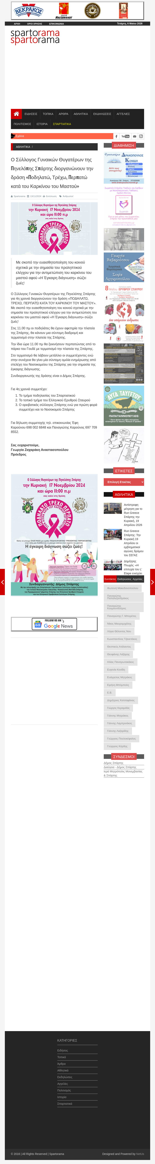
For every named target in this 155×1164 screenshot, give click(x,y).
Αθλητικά (62, 1067)
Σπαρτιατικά (64, 1101)
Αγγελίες (62, 1081)
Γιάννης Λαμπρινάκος (119, 723)
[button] (62, 124)
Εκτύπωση (50, 196)
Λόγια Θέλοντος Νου (119, 631)
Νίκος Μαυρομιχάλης (119, 623)
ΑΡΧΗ (17, 24)
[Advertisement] (77, 78)
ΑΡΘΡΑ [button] (63, 114)
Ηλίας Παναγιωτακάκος (120, 661)
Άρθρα (61, 1061)
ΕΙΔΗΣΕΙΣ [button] (31, 114)
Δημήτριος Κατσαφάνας (121, 700)
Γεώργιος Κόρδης (117, 746)
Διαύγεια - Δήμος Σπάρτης (120, 764)
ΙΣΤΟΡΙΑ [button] (42, 124)
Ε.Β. (109, 692)
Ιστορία (61, 1094)
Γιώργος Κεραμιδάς (118, 707)
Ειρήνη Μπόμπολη (118, 684)
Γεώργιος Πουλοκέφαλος (121, 738)
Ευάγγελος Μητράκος (119, 677)
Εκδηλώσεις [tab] (123, 579)
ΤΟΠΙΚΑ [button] (48, 114)
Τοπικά (61, 1054)
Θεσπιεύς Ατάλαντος (119, 646)
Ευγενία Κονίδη (116, 669)
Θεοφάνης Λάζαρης (118, 654)
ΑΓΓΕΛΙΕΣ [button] (123, 114)
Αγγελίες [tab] (137, 579)
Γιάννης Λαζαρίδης (118, 730)
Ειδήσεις (62, 1047)
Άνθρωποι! (66, 196)
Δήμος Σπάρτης (113, 760)
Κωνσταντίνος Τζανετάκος (122, 638)
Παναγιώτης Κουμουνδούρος (116, 607)
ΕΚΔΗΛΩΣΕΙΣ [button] (102, 114)
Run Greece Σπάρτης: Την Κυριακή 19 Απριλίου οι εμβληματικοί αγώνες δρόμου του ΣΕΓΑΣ (133, 543)
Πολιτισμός (64, 1087)
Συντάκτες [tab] (110, 579)
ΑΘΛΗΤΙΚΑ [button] (81, 114)
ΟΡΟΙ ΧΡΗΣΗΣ (34, 24)
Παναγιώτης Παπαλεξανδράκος (118, 597)
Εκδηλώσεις (64, 1074)
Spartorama (18, 196)
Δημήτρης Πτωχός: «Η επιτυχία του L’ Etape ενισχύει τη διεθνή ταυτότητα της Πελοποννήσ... (133, 573)
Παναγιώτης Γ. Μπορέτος (121, 615)
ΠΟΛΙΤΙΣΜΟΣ (22, 124)
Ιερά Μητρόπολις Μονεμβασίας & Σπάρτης (123, 770)
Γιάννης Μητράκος (117, 715)
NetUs (140, 1154)
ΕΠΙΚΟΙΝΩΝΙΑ (56, 24)
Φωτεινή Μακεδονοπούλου (122, 588)
